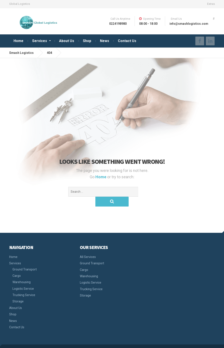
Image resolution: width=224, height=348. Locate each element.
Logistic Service (23, 279)
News (104, 41)
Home (18, 41)
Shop (87, 41)
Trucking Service (23, 285)
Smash (14, 341)
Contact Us (127, 41)
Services (39, 41)
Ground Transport (24, 259)
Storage (18, 291)
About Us (66, 41)
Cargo (16, 266)
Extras (211, 3)
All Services (88, 247)
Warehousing (21, 272)
